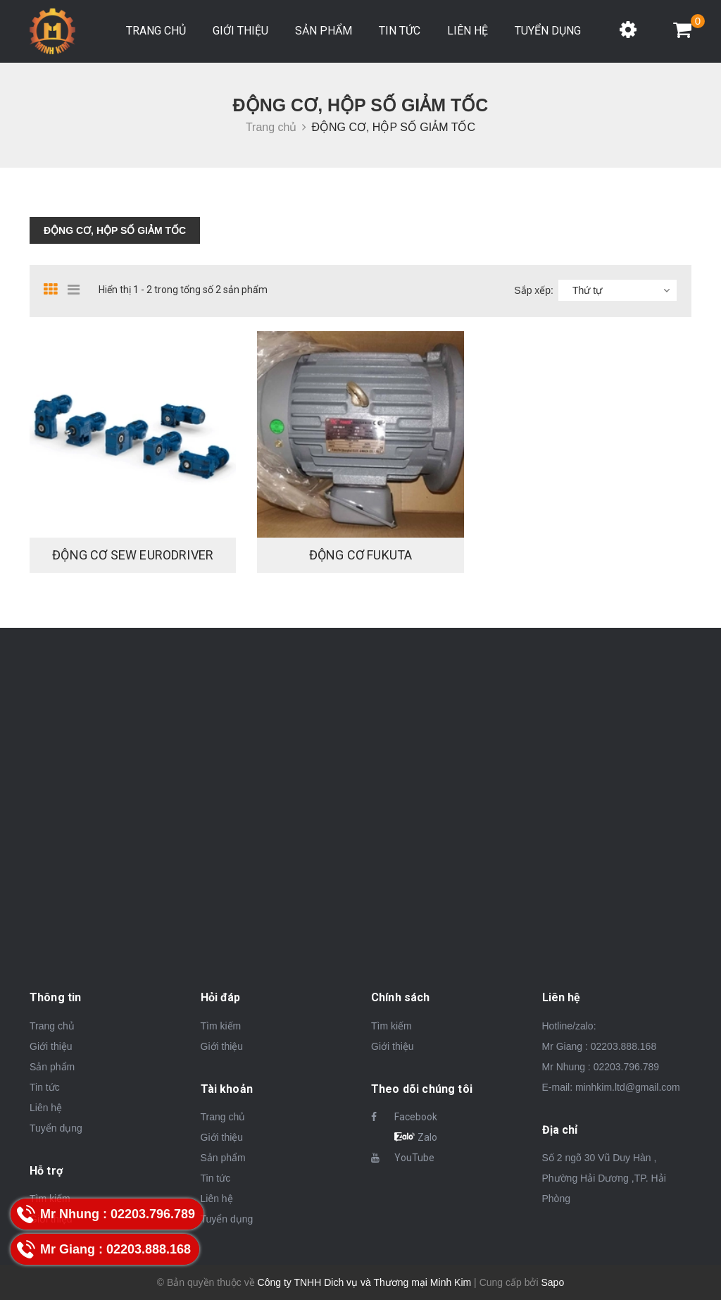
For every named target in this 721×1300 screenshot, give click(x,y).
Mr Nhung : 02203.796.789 (601, 1066)
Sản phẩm (323, 30)
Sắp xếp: (533, 290)
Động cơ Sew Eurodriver (132, 554)
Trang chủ (156, 30)
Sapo (552, 1282)
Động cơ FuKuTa (361, 554)
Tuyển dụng (548, 30)
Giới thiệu (240, 30)
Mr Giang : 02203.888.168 (599, 1046)
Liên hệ (467, 30)
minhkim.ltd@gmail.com (627, 1087)
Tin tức (399, 30)
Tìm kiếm (221, 1026)
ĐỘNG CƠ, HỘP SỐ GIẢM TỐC (115, 230)
